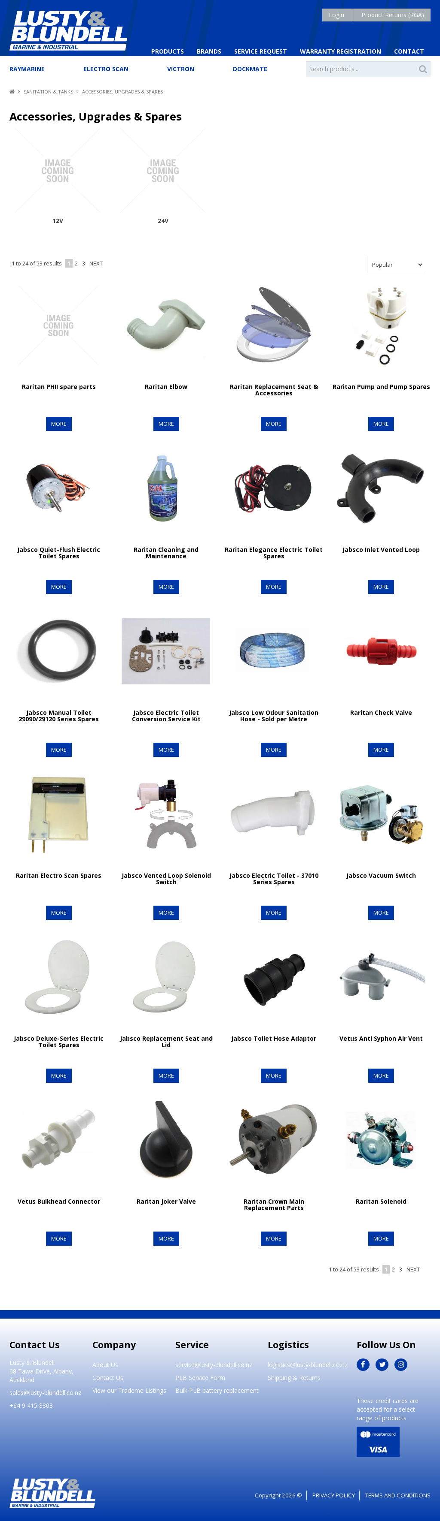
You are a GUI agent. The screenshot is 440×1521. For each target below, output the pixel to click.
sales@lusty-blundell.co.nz (45, 1392)
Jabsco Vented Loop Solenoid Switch (166, 878)
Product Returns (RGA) (392, 15)
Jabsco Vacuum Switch (381, 875)
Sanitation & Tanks (48, 91)
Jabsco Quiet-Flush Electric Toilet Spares (58, 552)
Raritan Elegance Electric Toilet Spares (274, 552)
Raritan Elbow (166, 386)
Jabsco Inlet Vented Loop (381, 549)
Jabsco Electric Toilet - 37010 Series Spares (273, 878)
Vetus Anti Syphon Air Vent (381, 1038)
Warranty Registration (340, 51)
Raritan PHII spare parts (59, 386)
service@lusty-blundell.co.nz (213, 1365)
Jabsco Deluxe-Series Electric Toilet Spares (59, 1041)
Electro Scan (105, 69)
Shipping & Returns (294, 1377)
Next (96, 263)
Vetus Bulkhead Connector (59, 1201)
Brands (209, 51)
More (58, 423)
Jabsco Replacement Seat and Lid (166, 1041)
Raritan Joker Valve (166, 1201)
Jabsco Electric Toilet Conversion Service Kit (166, 715)
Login (336, 15)
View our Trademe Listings (129, 1390)
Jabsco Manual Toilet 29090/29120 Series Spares (58, 715)
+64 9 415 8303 (31, 1405)
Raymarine (27, 69)
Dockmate (250, 69)
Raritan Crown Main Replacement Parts (274, 1204)
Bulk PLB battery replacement (217, 1390)
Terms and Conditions (398, 1495)
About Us (105, 1365)
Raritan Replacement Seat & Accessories (274, 389)
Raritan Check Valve (381, 712)
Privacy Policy (333, 1495)
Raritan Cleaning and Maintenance (166, 552)
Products (167, 51)
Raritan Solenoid (381, 1201)
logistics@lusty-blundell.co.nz (308, 1365)
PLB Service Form (200, 1377)
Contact (409, 51)
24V (163, 221)
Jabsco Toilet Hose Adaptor (273, 1038)
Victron (180, 69)
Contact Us (107, 1377)
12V (57, 221)
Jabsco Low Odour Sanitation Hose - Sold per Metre (273, 715)
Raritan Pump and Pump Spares (381, 386)
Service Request (260, 51)
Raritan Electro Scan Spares (58, 875)
